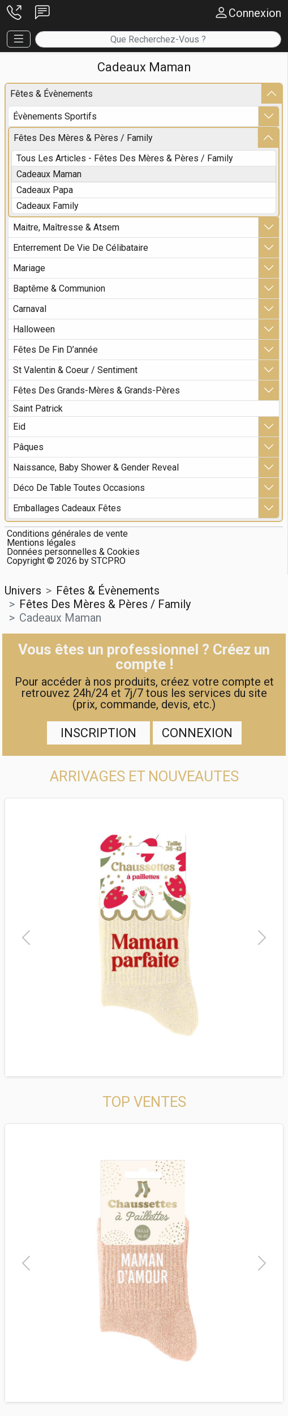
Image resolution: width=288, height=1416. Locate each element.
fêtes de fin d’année (55, 349)
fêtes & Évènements (51, 93)
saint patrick (38, 408)
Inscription (98, 733)
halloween (34, 329)
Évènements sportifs (55, 116)
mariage (29, 268)
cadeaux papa (44, 190)
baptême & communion (59, 288)
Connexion (197, 733)
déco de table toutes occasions (79, 487)
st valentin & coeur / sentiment (75, 370)
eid (19, 426)
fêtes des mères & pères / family (83, 137)
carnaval (29, 308)
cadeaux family (47, 205)
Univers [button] (23, 590)
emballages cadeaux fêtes (67, 508)
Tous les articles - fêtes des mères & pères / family (124, 158)
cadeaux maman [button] (60, 617)
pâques (28, 447)
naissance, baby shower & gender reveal (96, 467)
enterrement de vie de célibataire (80, 247)
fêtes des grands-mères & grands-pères (96, 390)
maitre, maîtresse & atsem (66, 227)
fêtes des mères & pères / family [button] (105, 604)
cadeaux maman (48, 174)
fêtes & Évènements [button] (108, 590)
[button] (14, 13)
